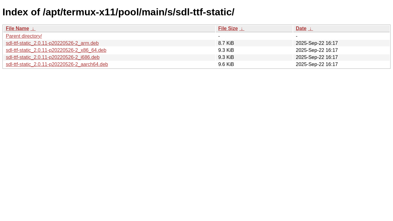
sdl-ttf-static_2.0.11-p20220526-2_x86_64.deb (56, 50)
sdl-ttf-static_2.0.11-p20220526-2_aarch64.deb (57, 64)
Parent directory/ (24, 36)
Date (301, 28)
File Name (17, 28)
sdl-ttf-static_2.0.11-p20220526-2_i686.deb (52, 57)
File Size (228, 28)
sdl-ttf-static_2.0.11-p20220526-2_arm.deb (52, 43)
